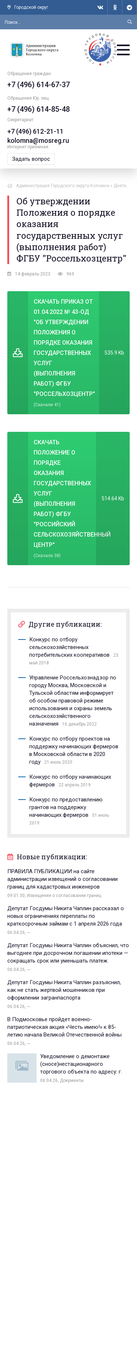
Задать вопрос (31, 159)
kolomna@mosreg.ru (38, 140)
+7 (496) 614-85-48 (38, 109)
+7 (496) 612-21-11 (35, 131)
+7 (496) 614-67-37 (38, 84)
